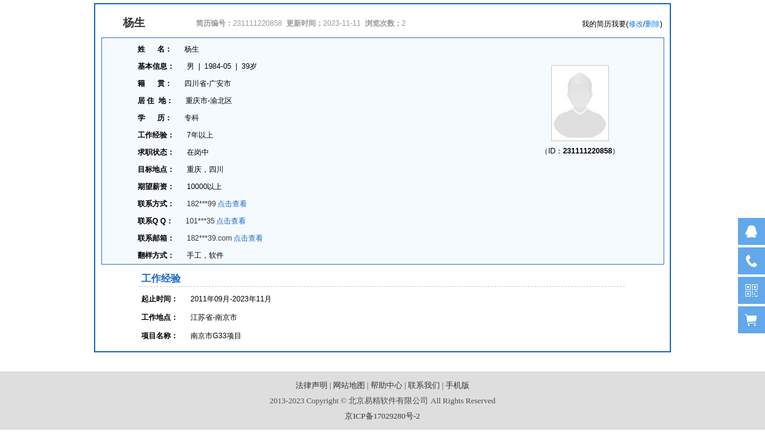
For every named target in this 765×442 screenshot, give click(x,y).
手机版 (457, 385)
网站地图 (349, 385)
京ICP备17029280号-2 (382, 416)
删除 (652, 24)
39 (245, 66)
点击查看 (232, 204)
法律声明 (312, 385)
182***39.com (209, 238)
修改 (636, 24)
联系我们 (424, 385)
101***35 (200, 221)
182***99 (201, 204)
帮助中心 (386, 385)
